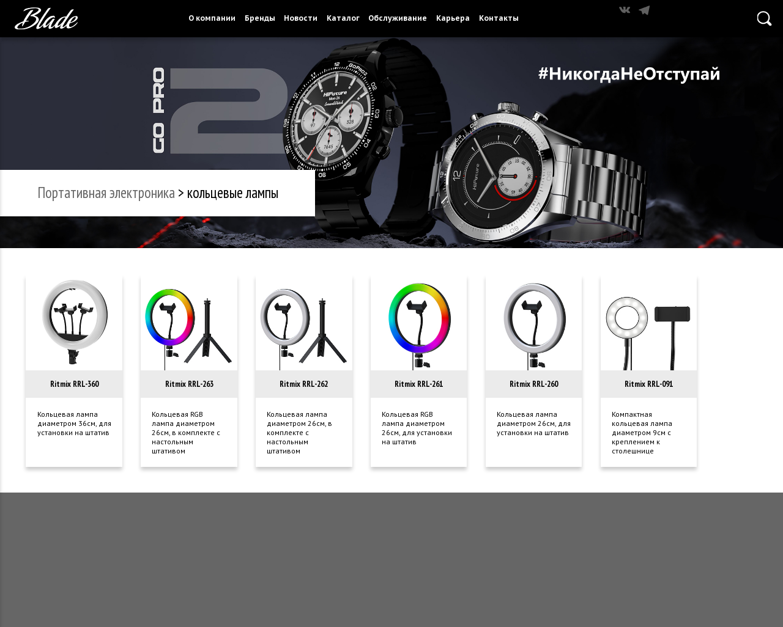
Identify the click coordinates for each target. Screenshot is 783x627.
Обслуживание (397, 18)
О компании (212, 18)
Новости (300, 18)
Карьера (453, 18)
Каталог (343, 18)
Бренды (260, 18)
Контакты (499, 18)
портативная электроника (106, 192)
